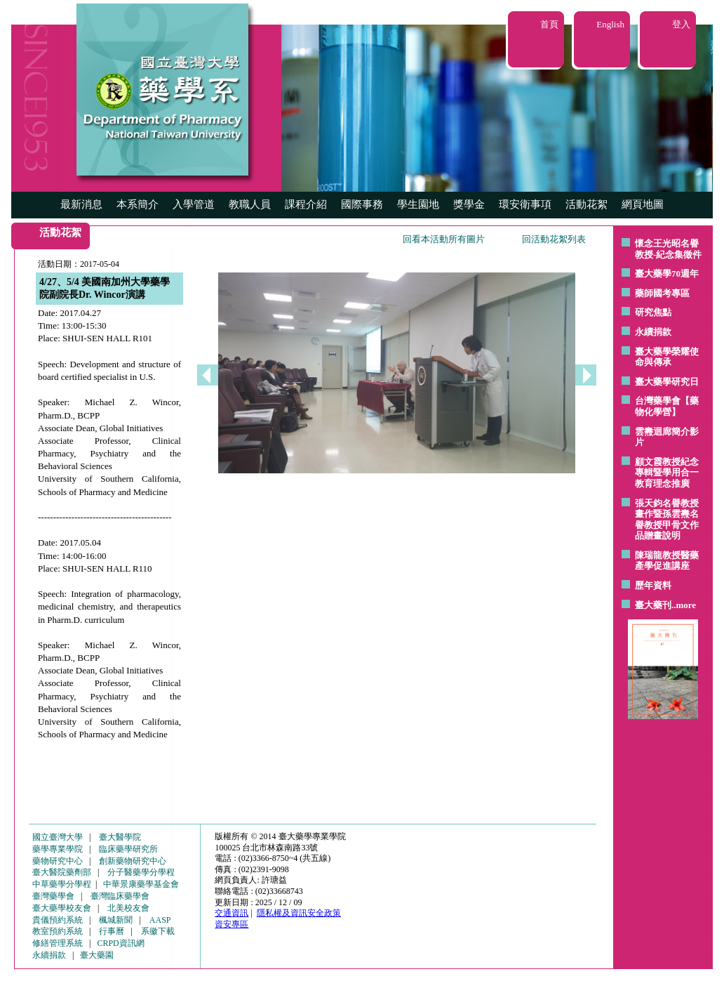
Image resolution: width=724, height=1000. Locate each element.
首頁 (549, 24)
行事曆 (111, 931)
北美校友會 (128, 908)
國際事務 (362, 204)
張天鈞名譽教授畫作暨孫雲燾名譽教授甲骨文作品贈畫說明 (667, 519)
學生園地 (418, 204)
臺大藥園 (97, 955)
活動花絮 (586, 204)
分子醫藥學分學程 (141, 872)
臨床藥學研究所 (128, 849)
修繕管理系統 (57, 943)
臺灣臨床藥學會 (119, 896)
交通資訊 (231, 913)
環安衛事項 (525, 204)
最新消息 (81, 204)
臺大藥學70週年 (667, 273)
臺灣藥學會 (53, 896)
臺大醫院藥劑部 (61, 872)
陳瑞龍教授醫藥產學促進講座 (667, 561)
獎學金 (469, 204)
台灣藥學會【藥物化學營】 (667, 406)
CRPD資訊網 (120, 943)
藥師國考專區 (662, 293)
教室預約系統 (57, 931)
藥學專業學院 (57, 849)
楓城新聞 (116, 920)
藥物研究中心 (57, 861)
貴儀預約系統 (57, 920)
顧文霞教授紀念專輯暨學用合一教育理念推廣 (667, 472)
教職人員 (250, 204)
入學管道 (194, 204)
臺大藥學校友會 (61, 908)
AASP (160, 920)
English (610, 24)
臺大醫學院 (120, 837)
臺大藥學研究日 (667, 381)
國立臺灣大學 (57, 837)
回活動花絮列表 (554, 239)
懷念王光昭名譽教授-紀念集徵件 (668, 249)
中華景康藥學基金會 (141, 884)
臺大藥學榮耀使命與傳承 (667, 357)
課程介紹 (306, 204)
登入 (681, 24)
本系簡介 (137, 204)
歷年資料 (653, 585)
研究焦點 (653, 312)
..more (683, 605)
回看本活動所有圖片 (444, 239)
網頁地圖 (643, 204)
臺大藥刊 (653, 605)
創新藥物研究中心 (132, 861)
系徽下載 (158, 931)
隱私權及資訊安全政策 (299, 913)
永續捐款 (653, 332)
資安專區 (231, 924)
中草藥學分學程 (61, 884)
